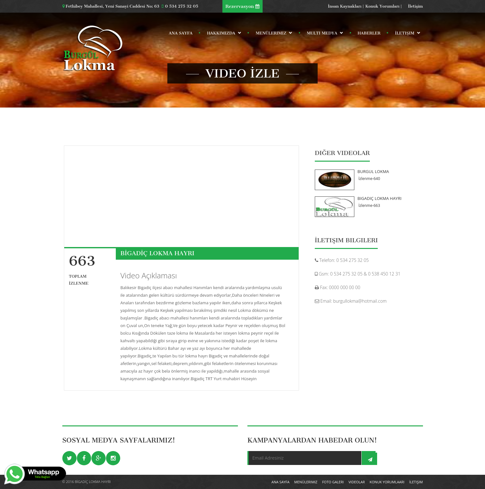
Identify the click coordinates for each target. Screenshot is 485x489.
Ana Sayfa (181, 33)
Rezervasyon (243, 6)
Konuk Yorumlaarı (387, 482)
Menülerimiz (272, 34)
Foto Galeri (333, 482)
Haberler (369, 33)
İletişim (415, 6)
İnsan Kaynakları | (346, 6)
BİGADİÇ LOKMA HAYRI (379, 198)
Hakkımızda (222, 34)
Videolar (357, 482)
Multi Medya (323, 34)
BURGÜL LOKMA (373, 171)
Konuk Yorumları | (383, 6)
